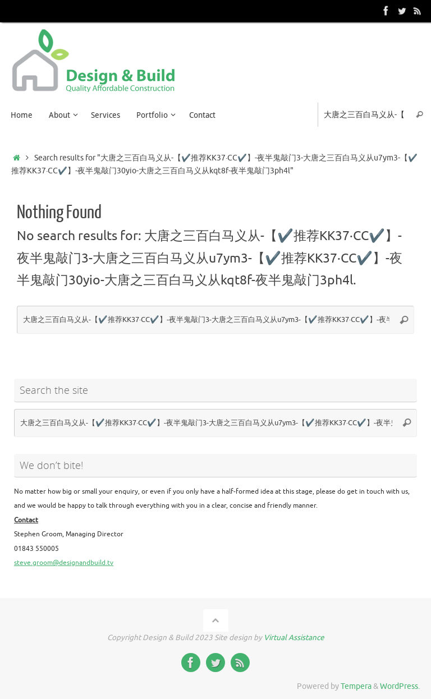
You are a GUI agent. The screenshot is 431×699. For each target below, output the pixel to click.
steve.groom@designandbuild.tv (63, 562)
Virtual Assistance (294, 637)
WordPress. (400, 686)
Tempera (356, 686)
